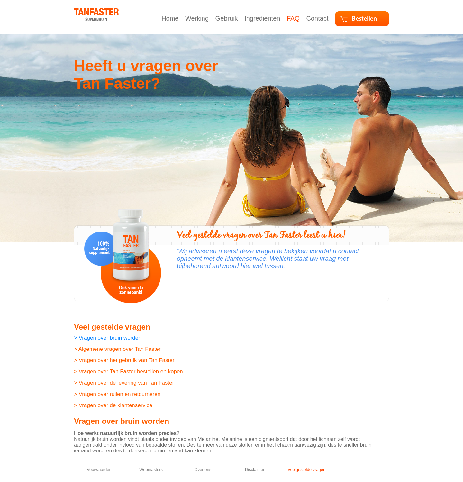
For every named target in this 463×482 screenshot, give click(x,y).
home (81, 11)
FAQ (294, 18)
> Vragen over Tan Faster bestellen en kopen (128, 371)
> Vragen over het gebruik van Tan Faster (124, 360)
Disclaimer (255, 469)
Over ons (203, 469)
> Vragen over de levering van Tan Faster (124, 383)
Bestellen (364, 19)
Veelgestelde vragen (306, 469)
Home (170, 18)
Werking (198, 18)
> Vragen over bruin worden (107, 338)
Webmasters (151, 469)
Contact (318, 18)
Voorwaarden (99, 469)
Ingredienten (263, 18)
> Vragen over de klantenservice (113, 405)
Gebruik (227, 18)
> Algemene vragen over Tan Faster (117, 349)
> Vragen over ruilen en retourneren (117, 394)
